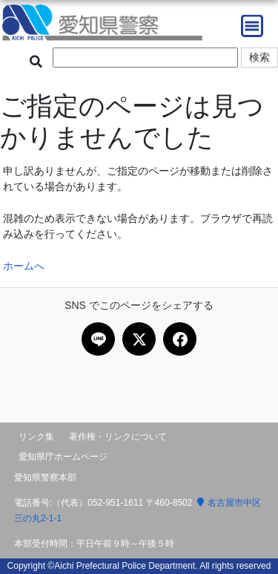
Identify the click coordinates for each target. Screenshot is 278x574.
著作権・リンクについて (118, 436)
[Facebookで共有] (179, 339)
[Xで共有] (139, 339)
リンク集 (36, 436)
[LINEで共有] (98, 339)
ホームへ (23, 266)
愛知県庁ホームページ (63, 456)
